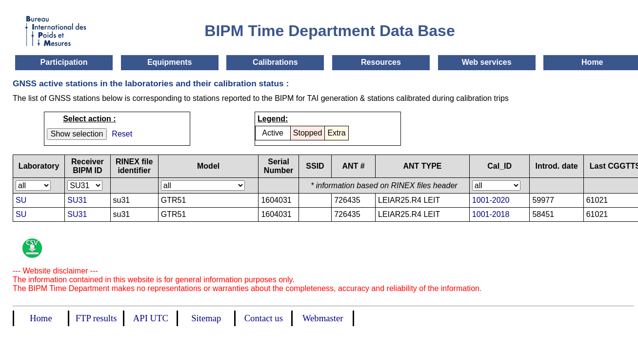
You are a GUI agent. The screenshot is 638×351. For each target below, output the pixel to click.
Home (592, 62)
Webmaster (322, 318)
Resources (381, 62)
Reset (122, 134)
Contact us (263, 318)
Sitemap (206, 318)
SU (21, 200)
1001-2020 (491, 200)
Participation (64, 62)
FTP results (96, 318)
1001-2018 (491, 214)
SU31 (77, 200)
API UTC (150, 318)
